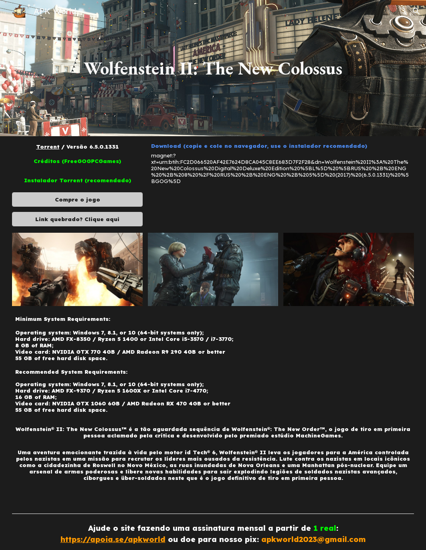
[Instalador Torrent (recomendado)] (77, 180)
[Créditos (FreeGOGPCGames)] (77, 161)
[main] (213, 68)
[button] (416, 11)
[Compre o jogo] (77, 199)
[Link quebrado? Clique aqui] (77, 219)
